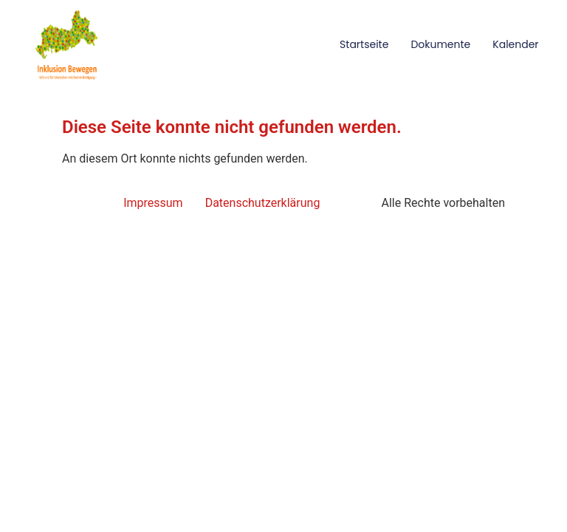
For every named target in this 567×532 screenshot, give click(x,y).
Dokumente (440, 44)
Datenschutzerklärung (262, 203)
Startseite (364, 44)
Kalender (515, 44)
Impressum (153, 203)
